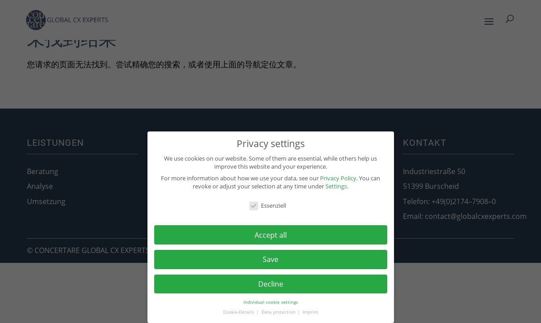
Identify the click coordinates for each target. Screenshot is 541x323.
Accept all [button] (271, 235)
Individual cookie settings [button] (270, 302)
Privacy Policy (338, 178)
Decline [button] (270, 284)
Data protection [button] (279, 312)
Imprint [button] (310, 312)
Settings (336, 186)
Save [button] (270, 259)
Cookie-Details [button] (239, 312)
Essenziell (267, 205)
